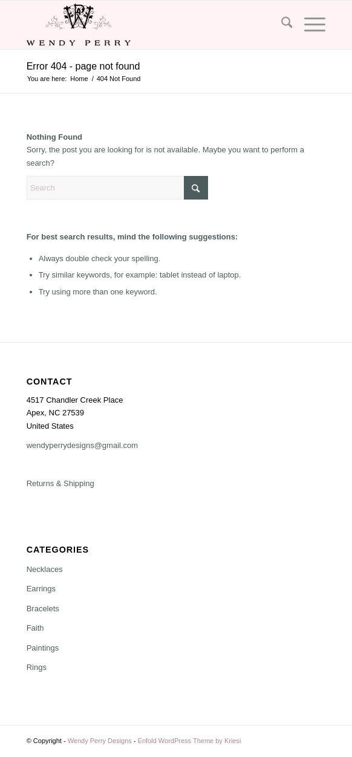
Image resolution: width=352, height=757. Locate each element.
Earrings (41, 588)
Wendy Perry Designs (100, 740)
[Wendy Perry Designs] (146, 25)
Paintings (43, 647)
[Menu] (308, 25)
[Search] (281, 25)
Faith (35, 627)
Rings (37, 667)
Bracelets (43, 608)
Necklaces (45, 569)
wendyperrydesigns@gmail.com (82, 445)
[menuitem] (281, 25)
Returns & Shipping (60, 483)
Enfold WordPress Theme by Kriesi (189, 740)
